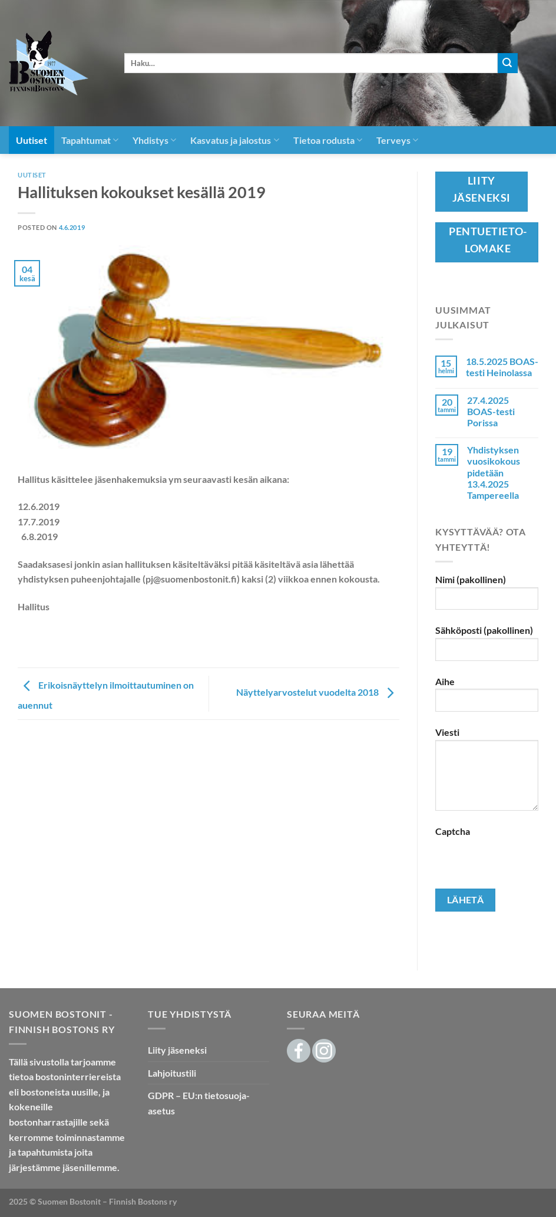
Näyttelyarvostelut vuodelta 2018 (317, 692)
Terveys (397, 140)
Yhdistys (154, 140)
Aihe (486, 698)
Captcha (452, 831)
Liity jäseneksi (177, 1049)
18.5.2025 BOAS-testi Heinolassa (502, 367)
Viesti (486, 773)
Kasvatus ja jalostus (234, 140)
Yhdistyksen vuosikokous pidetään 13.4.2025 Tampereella (493, 472)
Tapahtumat (89, 140)
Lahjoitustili (172, 1072)
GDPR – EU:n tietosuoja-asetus (199, 1103)
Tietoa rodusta (327, 140)
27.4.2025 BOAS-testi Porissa (491, 411)
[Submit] (508, 63)
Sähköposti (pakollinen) (486, 647)
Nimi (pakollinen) (486, 596)
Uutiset (31, 140)
